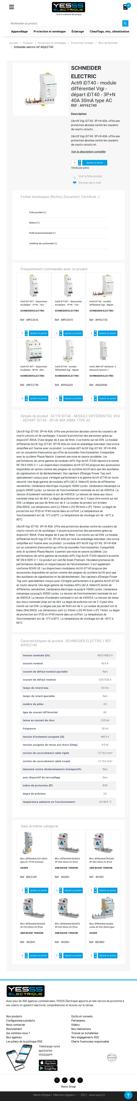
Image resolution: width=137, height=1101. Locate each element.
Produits (28, 43)
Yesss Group (68, 1086)
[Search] (65, 24)
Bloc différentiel (108, 43)
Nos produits (14, 1016)
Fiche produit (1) (37, 212)
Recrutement (14, 1029)
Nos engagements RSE (85, 1037)
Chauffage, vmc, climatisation (110, 32)
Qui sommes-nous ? (18, 1033)
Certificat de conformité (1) (43, 243)
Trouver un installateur (85, 1033)
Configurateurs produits (20, 1020)
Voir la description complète (88, 151)
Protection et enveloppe (50, 32)
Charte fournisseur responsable (90, 1041)
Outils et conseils (82, 1016)
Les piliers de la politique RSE (24, 1041)
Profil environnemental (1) (42, 233)
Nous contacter (15, 1024)
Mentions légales (64, 1095)
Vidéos (75, 1024)
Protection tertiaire (82, 43)
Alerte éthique (42, 1095)
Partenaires (78, 1020)
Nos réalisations (81, 1029)
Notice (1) (34, 222)
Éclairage (78, 32)
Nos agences (14, 1037)
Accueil (13, 43)
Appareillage (19, 32)
